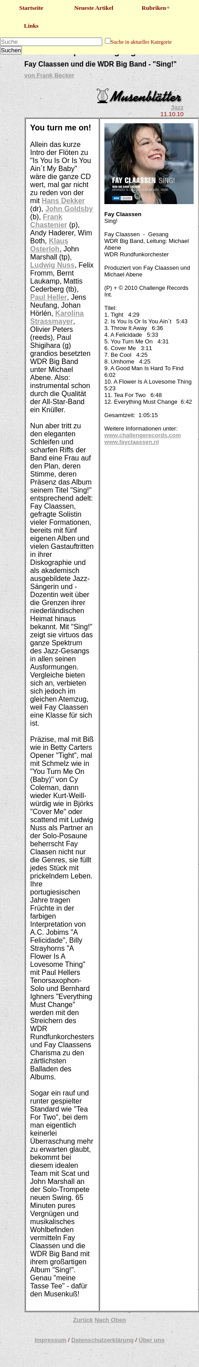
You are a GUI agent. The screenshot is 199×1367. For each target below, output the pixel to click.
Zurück (83, 1320)
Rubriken (156, 7)
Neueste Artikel (93, 7)
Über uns (152, 1340)
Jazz (177, 107)
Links (31, 25)
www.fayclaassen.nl (131, 442)
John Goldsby (69, 209)
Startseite (31, 7)
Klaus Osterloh (49, 245)
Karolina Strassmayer (57, 317)
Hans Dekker (63, 201)
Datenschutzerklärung (102, 1340)
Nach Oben (110, 1320)
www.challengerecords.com (142, 435)
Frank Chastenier (48, 221)
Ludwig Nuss (52, 265)
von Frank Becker (50, 75)
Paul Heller (48, 297)
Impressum (50, 1340)
